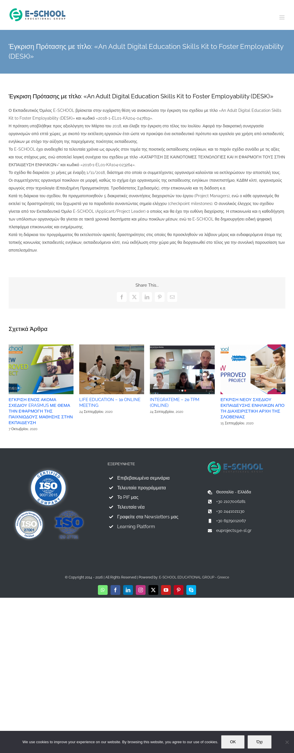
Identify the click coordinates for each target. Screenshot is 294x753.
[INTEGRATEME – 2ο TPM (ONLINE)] (182, 346)
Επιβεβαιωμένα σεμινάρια (143, 478)
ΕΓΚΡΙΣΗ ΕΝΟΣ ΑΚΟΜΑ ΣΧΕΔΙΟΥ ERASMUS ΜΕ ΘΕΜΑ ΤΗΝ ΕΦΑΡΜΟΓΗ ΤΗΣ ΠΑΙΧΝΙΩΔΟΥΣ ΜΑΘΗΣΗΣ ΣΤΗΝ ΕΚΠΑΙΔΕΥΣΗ (41, 411)
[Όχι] (287, 742)
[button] (13, 388)
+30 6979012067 (231, 520)
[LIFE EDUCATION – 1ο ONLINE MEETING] (111, 346)
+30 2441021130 (230, 511)
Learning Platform (136, 526)
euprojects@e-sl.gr (234, 530)
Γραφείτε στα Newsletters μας (147, 517)
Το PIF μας (127, 497)
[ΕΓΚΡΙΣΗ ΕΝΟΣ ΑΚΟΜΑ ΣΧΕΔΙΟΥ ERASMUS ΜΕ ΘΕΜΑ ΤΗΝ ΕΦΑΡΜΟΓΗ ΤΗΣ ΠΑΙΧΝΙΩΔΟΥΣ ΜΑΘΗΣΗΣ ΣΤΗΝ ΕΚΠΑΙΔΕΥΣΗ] (41, 346)
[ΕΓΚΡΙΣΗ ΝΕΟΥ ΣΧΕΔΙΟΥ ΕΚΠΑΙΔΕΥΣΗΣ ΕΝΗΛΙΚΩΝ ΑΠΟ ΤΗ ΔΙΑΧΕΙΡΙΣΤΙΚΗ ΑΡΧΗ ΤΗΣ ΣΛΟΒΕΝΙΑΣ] (252, 346)
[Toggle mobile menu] (282, 17)
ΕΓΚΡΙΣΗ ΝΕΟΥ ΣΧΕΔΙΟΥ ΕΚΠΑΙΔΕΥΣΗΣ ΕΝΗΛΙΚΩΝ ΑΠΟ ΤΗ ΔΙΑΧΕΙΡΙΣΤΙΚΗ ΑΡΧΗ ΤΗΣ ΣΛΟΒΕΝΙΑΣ (252, 408)
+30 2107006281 (230, 501)
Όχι (259, 741)
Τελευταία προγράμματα (141, 487)
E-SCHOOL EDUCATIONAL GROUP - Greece (194, 577)
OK (233, 741)
